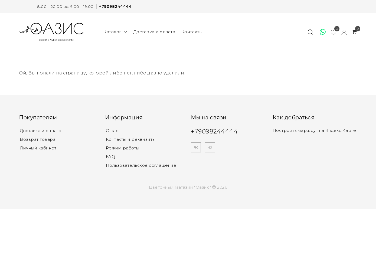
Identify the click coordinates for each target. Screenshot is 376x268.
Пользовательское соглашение (141, 165)
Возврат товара (37, 139)
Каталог (115, 31)
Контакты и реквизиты (131, 139)
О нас (112, 130)
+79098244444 (115, 6)
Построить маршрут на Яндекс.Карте (314, 130)
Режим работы (122, 148)
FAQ (110, 156)
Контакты (192, 31)
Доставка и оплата (154, 31)
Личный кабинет (38, 148)
